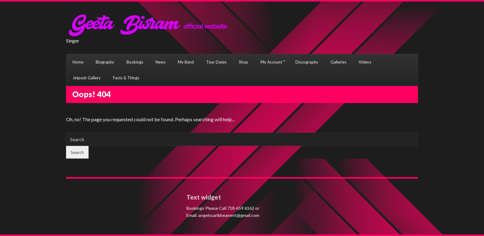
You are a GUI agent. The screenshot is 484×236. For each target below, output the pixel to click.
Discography (306, 62)
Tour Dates (216, 62)
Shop (243, 62)
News (160, 62)
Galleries (338, 62)
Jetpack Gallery (87, 77)
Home (78, 62)
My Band (186, 62)
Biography (105, 62)
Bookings (135, 62)
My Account (271, 62)
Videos (365, 62)
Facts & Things (126, 77)
